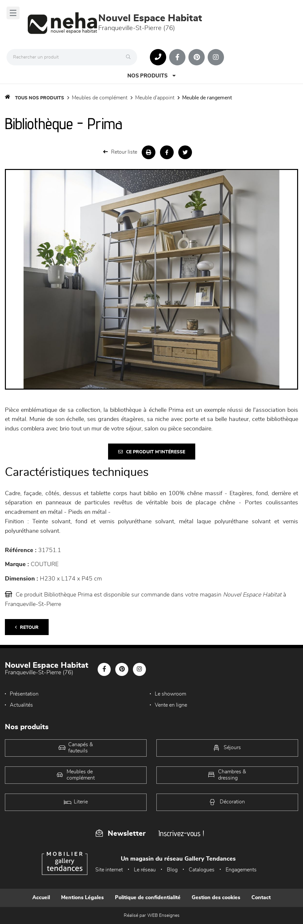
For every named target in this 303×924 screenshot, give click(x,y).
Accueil (41, 897)
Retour (27, 627)
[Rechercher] (130, 57)
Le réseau (145, 869)
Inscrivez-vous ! (181, 833)
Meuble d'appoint (154, 97)
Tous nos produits (39, 98)
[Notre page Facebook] (177, 57)
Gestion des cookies (216, 897)
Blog (172, 869)
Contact (261, 897)
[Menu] (13, 13)
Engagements (241, 869)
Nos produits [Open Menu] (151, 75)
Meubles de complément (99, 97)
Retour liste (120, 152)
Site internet (109, 869)
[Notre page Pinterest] (196, 57)
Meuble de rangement (207, 97)
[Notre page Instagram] (216, 57)
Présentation (24, 694)
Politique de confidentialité (148, 897)
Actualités (21, 705)
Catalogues (202, 869)
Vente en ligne (171, 705)
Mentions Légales (82, 897)
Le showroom (170, 694)
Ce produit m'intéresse (151, 451)
